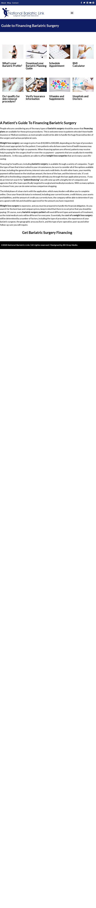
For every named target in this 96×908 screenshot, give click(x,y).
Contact (15, 3)
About (3, 3)
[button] (72, 13)
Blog (9, 3)
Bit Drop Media (70, 245)
